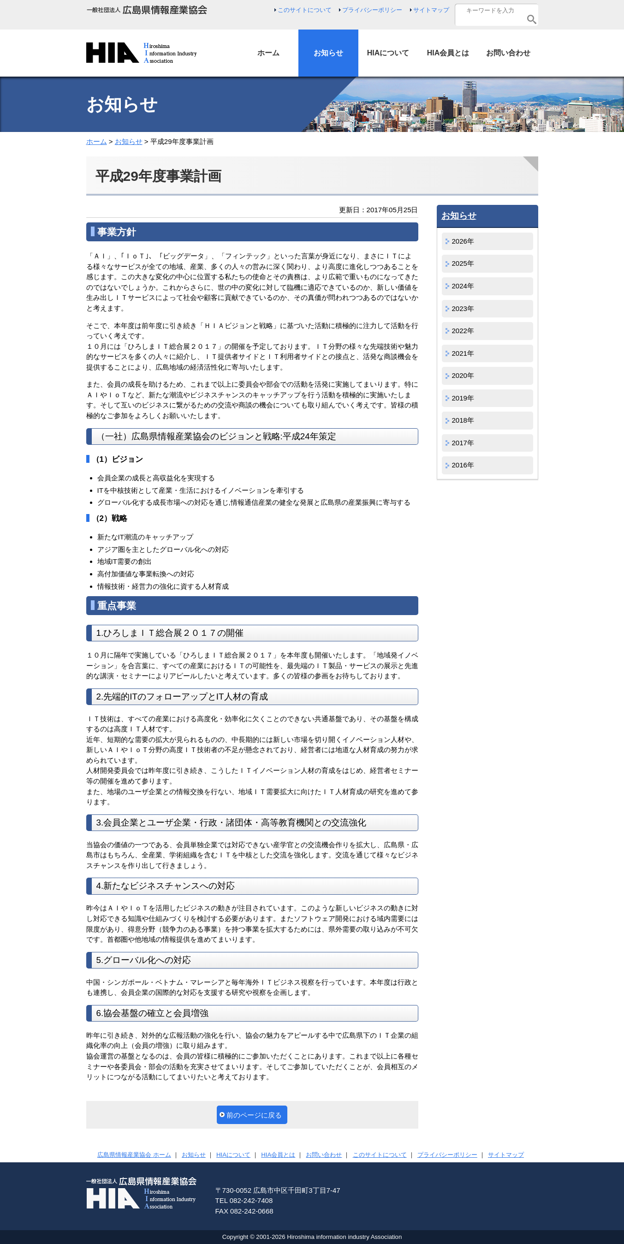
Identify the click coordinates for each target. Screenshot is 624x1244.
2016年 (463, 465)
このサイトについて (305, 9)
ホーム (96, 141)
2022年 (463, 331)
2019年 (463, 398)
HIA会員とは (278, 1154)
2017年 (463, 443)
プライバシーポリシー (372, 9)
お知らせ (129, 141)
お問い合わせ (324, 1154)
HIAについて (233, 1154)
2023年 (463, 308)
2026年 (463, 241)
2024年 (463, 286)
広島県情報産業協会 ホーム (134, 1154)
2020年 (463, 375)
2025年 (463, 263)
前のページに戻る (254, 1115)
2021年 (463, 353)
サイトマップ (431, 9)
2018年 (463, 420)
